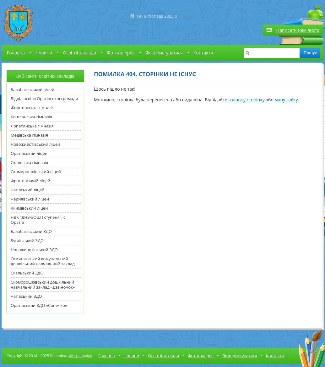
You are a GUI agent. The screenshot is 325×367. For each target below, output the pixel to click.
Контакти (203, 53)
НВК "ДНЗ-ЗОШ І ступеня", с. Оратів (38, 219)
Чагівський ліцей (28, 190)
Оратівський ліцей (29, 153)
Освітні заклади (79, 53)
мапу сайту (286, 100)
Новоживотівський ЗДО (34, 249)
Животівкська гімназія (33, 107)
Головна (16, 53)
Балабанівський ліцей (32, 89)
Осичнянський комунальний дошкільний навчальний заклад (43, 261)
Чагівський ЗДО (26, 296)
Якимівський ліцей (29, 208)
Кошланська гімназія (31, 117)
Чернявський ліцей (30, 199)
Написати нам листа (298, 30)
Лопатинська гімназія (32, 126)
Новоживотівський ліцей (35, 144)
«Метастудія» (80, 356)
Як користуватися (164, 53)
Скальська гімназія (29, 162)
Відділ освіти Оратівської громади (44, 98)
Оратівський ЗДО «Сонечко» (39, 305)
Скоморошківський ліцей (36, 171)
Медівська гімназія (29, 135)
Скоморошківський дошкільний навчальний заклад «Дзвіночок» (43, 284)
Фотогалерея (121, 53)
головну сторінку (246, 100)
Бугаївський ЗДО (27, 240)
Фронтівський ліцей (30, 181)
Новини (43, 53)
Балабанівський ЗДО (31, 231)
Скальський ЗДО (27, 273)
